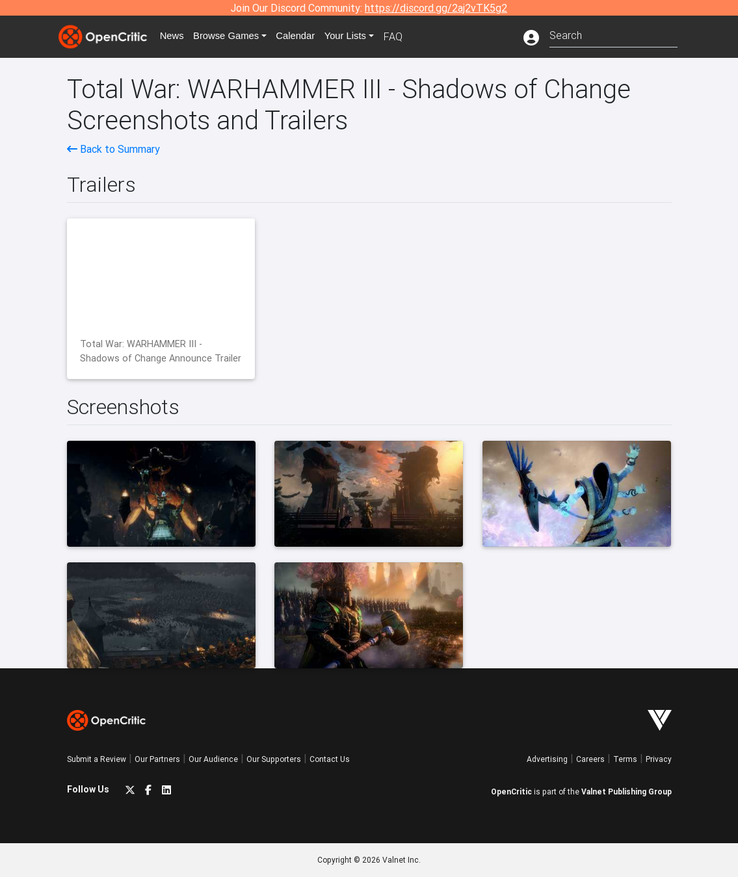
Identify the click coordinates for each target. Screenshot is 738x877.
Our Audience (213, 759)
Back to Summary (113, 148)
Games (235, 36)
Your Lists (361, 36)
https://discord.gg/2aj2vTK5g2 (436, 7)
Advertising (547, 759)
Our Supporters (273, 759)
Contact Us (330, 759)
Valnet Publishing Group (626, 791)
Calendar (309, 36)
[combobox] (613, 34)
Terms (625, 759)
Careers (590, 759)
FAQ (410, 36)
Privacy (659, 759)
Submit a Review (96, 759)
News (177, 36)
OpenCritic (511, 791)
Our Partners (157, 759)
